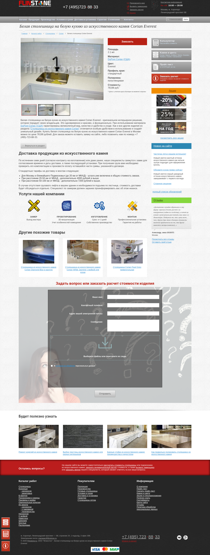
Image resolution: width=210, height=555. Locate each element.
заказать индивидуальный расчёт (101, 467)
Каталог (23, 20)
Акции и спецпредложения (149, 495)
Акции (172, 90)
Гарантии (101, 20)
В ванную (23, 495)
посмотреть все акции (171, 138)
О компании (114, 20)
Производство (48, 20)
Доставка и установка (85, 20)
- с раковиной (27, 509)
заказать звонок (73, 470)
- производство (28, 511)
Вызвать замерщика (138, 6)
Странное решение (162, 183)
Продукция (34, 20)
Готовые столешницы (88, 491)
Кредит (133, 13)
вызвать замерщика (145, 467)
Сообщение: (97, 322)
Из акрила (23, 505)
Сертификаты (143, 500)
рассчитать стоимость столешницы (120, 465)
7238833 (80, 7)
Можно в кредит (129, 541)
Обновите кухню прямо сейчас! (168, 170)
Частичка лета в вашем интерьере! (170, 154)
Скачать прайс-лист (146, 491)
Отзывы (158, 200)
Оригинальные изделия (30, 502)
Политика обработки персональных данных (147, 508)
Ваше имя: (97, 297)
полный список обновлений (167, 192)
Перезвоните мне (137, 3)
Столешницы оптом (87, 500)
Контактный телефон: (92, 305)
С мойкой (23, 516)
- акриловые (26, 493)
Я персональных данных (73, 366)
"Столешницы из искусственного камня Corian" (55, 128)
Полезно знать (143, 498)
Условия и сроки (65, 20)
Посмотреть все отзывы (163, 239)
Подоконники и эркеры (29, 498)
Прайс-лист (142, 489)
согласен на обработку (65, 366)
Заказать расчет (137, 10)
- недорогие (26, 491)
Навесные (23, 518)
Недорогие (24, 514)
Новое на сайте (163, 146)
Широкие (23, 521)
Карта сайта (142, 502)
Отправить (105, 393)
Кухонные (23, 489)
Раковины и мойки (27, 500)
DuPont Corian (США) (119, 59)
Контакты (128, 20)
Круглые (22, 523)
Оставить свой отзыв (161, 242)
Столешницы (25, 486)
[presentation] (105, 378)
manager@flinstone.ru (47, 538)
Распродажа (24, 525)
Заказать (127, 41)
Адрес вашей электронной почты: (86, 313)
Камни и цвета (143, 493)
